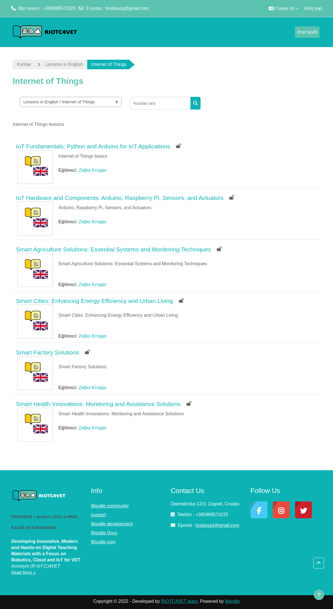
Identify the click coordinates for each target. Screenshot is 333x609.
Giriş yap (313, 8)
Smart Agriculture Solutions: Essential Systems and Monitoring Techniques (113, 249)
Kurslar (24, 64)
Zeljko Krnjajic (93, 170)
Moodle (232, 601)
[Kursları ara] (160, 103)
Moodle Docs (104, 532)
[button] (283, 8)
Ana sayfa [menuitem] (307, 32)
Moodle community (110, 505)
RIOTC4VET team (179, 601)
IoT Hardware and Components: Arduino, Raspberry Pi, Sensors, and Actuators (119, 198)
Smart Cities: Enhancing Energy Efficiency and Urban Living (94, 301)
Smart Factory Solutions (47, 352)
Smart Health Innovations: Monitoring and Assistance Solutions (98, 404)
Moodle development (112, 523)
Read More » (23, 572)
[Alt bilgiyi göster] (319, 595)
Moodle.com (103, 541)
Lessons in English (64, 64)
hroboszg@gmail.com (127, 8)
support (98, 514)
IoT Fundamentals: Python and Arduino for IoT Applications (93, 146)
